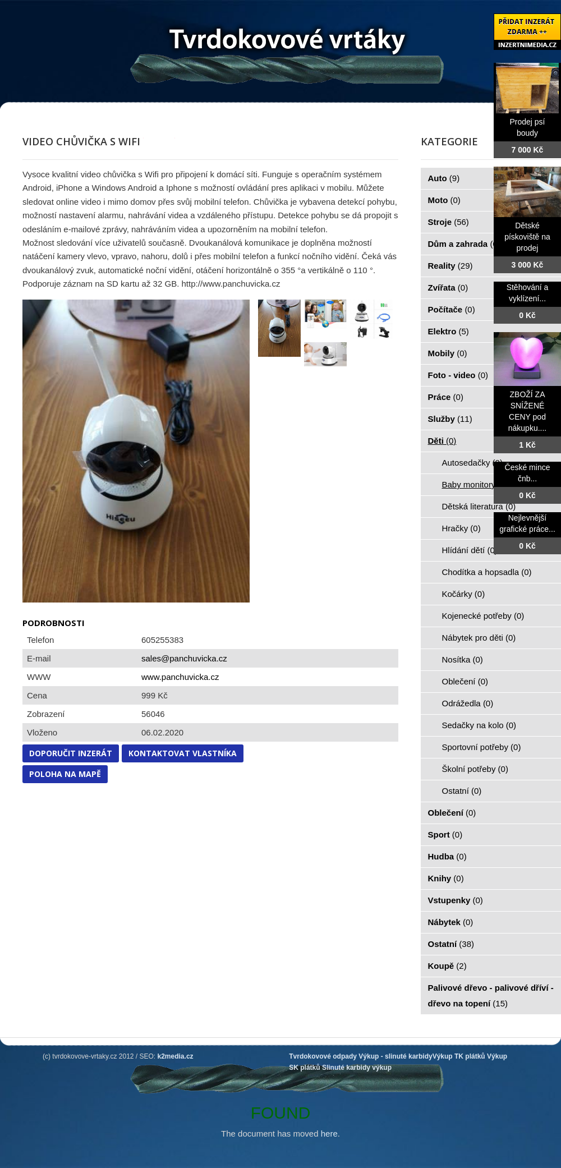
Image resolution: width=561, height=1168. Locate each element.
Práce (445, 397)
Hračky (461, 528)
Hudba (447, 856)
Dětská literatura (479, 506)
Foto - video (458, 375)
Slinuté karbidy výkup (357, 1068)
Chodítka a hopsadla (487, 572)
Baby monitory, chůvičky (493, 484)
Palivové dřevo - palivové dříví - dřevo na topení (491, 995)
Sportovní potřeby (481, 747)
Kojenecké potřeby (483, 615)
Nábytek (450, 922)
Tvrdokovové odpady (323, 1056)
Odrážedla (468, 703)
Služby (450, 419)
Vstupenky (455, 900)
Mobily (447, 353)
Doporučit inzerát (70, 753)
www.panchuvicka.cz (180, 677)
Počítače (451, 309)
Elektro (448, 331)
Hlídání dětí (470, 550)
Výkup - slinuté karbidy (395, 1056)
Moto (444, 200)
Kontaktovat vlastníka (182, 753)
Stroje (448, 222)
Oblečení (465, 681)
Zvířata (448, 287)
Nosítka (462, 659)
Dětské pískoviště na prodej (527, 236)
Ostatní (462, 790)
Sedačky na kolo (479, 725)
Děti (442, 440)
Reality (450, 265)
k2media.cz (176, 1056)
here (329, 1133)
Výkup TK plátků (459, 1056)
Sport (445, 834)
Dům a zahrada (464, 244)
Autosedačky (472, 462)
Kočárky (463, 594)
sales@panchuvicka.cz (184, 658)
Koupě (447, 966)
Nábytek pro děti (479, 637)
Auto (444, 178)
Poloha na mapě (65, 774)
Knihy (446, 878)
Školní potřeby (475, 769)
